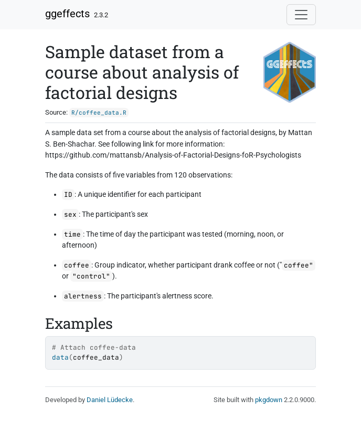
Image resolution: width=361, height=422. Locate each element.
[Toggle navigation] (301, 14)
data (60, 357)
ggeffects (67, 13)
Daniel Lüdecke (110, 400)
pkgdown (268, 400)
